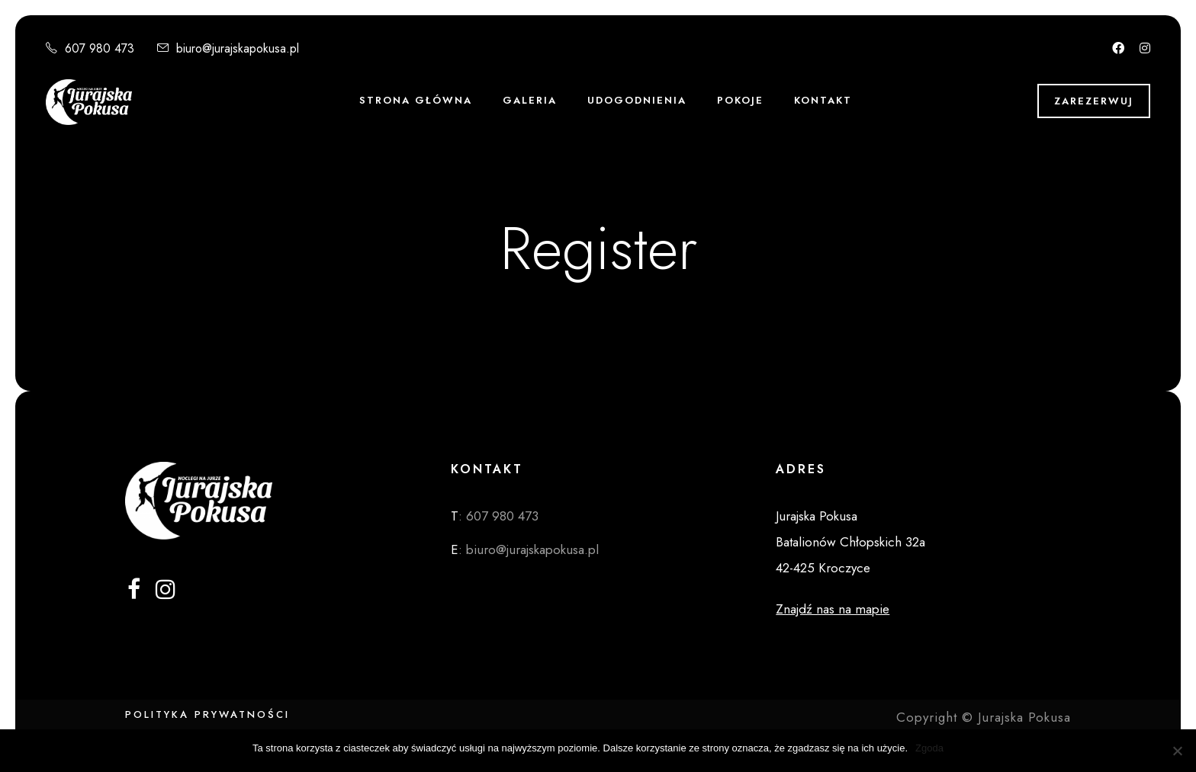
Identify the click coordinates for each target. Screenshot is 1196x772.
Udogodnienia (636, 100)
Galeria (530, 100)
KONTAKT (823, 100)
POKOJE (740, 100)
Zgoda (929, 748)
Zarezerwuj (1093, 101)
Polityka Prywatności (207, 714)
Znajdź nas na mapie (832, 609)
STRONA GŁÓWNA (415, 100)
